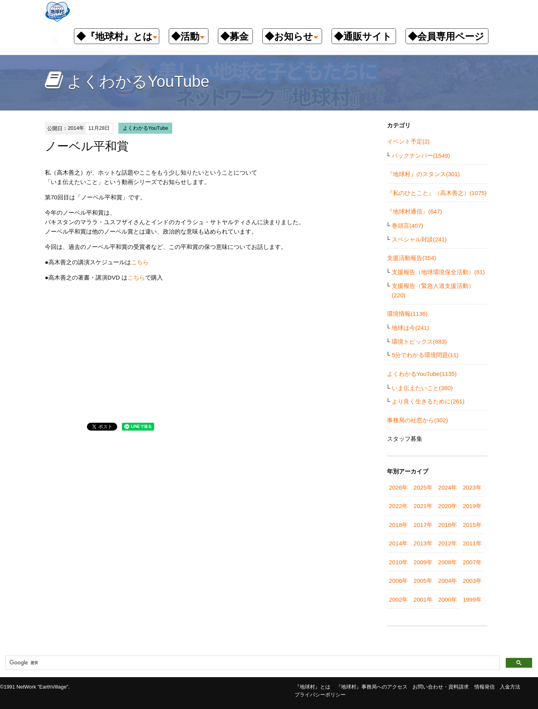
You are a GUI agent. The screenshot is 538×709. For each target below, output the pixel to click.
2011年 (472, 543)
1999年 (472, 599)
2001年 (423, 599)
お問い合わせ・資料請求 (441, 687)
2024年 (447, 487)
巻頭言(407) (407, 225)
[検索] (251, 663)
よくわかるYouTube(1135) (422, 373)
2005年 (423, 580)
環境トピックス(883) (419, 341)
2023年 (472, 487)
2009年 (423, 562)
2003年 (472, 580)
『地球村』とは (312, 687)
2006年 (398, 580)
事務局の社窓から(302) (417, 420)
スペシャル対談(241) (419, 239)
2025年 (423, 487)
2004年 (447, 580)
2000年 (447, 599)
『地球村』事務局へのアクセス (371, 687)
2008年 (447, 562)
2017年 (423, 524)
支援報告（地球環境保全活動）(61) (438, 272)
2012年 (447, 543)
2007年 (472, 562)
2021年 (423, 506)
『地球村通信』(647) (414, 211)
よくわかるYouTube (145, 128)
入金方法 (510, 687)
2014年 (398, 543)
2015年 (472, 524)
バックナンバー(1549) (421, 155)
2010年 (398, 562)
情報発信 (484, 687)
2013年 (423, 543)
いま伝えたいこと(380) (422, 388)
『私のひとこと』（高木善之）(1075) (436, 193)
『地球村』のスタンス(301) (423, 174)
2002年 (398, 599)
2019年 (472, 506)
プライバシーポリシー (320, 695)
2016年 (447, 524)
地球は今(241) (410, 327)
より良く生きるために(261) (428, 401)
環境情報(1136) (407, 313)
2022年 (398, 506)
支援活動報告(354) (411, 257)
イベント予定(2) (408, 141)
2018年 (398, 524)
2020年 (447, 506)
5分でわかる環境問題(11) (425, 355)
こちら (140, 262)
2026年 (398, 487)
